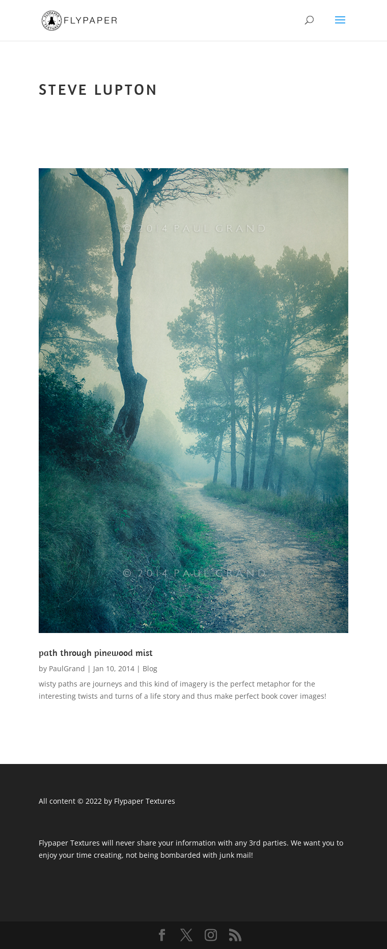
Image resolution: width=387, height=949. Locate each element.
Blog (150, 668)
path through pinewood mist (96, 652)
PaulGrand (67, 668)
